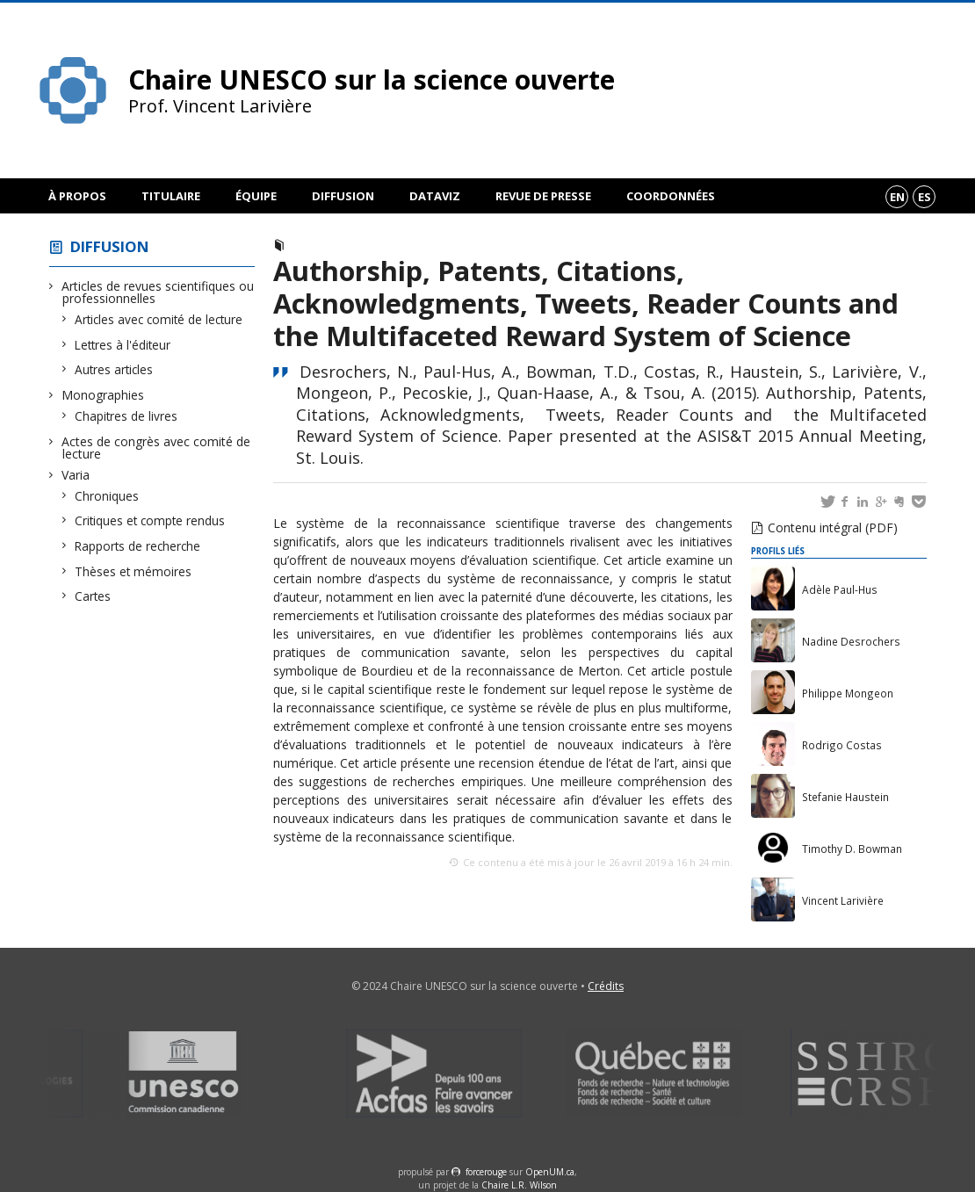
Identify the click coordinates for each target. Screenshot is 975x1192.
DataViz (434, 196)
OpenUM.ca (549, 1172)
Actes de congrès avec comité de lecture (156, 447)
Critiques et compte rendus (150, 520)
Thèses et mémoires (133, 571)
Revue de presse (543, 196)
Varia (76, 474)
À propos (77, 196)
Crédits (606, 986)
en (897, 197)
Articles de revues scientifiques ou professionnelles (158, 292)
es (924, 197)
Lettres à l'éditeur (123, 344)
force (486, 1172)
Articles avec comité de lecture (159, 319)
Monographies (103, 394)
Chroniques (107, 496)
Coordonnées (670, 196)
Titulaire (170, 196)
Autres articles (114, 369)
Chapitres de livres (126, 416)
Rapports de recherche (138, 546)
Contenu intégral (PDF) (833, 527)
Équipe (256, 196)
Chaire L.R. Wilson (519, 1185)
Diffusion (343, 196)
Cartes (93, 596)
